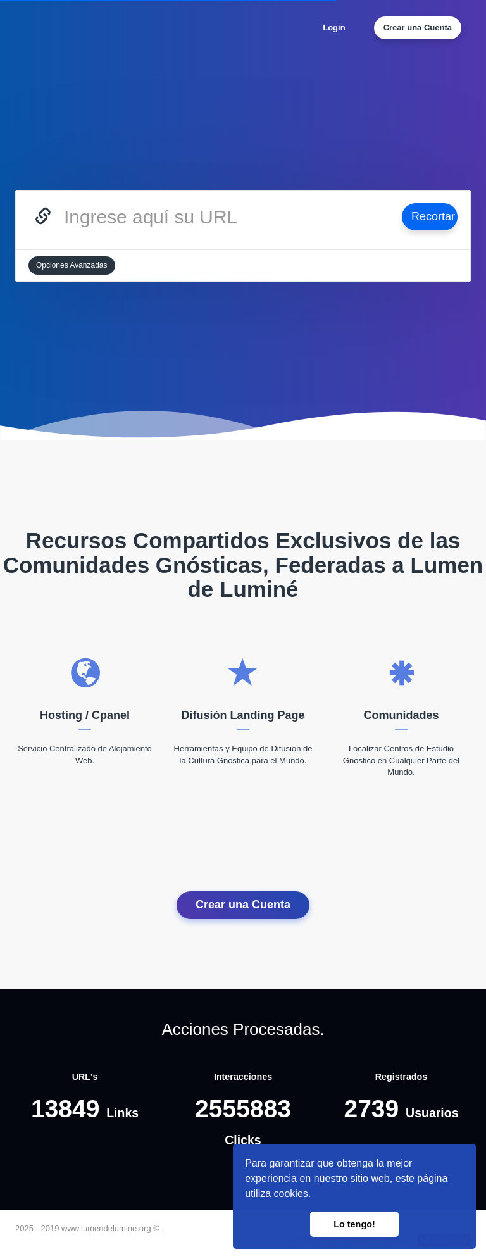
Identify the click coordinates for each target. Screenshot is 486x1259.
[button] (316, 1195)
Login (334, 27)
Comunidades (401, 715)
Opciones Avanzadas (72, 265)
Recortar (433, 216)
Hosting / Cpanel (85, 715)
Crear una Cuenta (417, 27)
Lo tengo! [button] (354, 1224)
